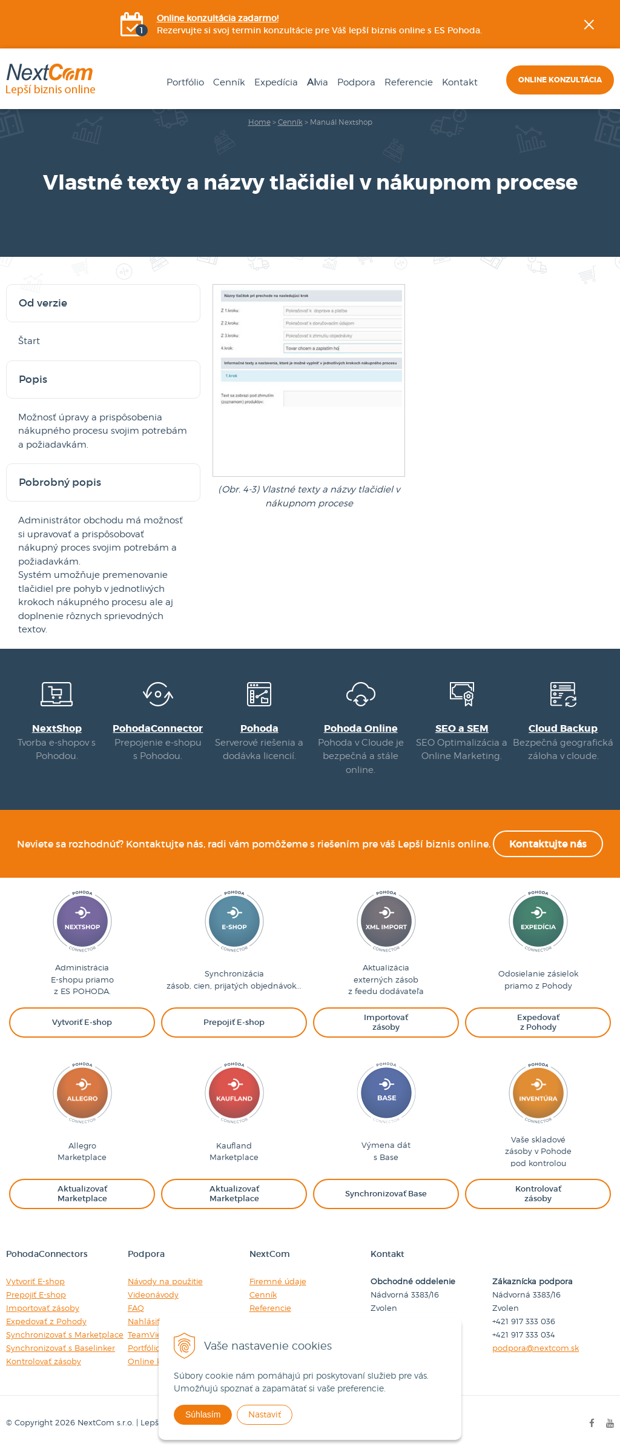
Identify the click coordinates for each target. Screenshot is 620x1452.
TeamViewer (152, 1334)
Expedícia (276, 82)
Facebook (611, 148)
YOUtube (611, 209)
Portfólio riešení (158, 1348)
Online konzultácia (560, 80)
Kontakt (460, 82)
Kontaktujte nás (548, 844)
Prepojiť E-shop (36, 1294)
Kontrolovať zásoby (43, 1361)
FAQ (136, 1308)
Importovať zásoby (42, 1308)
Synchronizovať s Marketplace (65, 1334)
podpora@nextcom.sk (535, 1348)
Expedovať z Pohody (46, 1321)
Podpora (356, 82)
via (317, 82)
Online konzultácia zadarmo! (218, 18)
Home (259, 122)
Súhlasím (202, 1414)
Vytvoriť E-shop (35, 1281)
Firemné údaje (277, 1281)
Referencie (408, 82)
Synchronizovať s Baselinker (60, 1348)
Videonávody (153, 1294)
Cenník (229, 82)
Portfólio (185, 82)
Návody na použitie (165, 1281)
